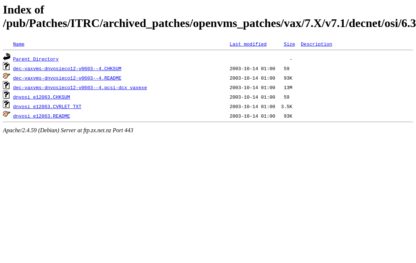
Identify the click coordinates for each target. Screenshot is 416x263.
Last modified (248, 44)
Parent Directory (36, 59)
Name (18, 44)
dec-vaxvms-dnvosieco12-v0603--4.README (67, 78)
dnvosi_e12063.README (41, 116)
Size (289, 44)
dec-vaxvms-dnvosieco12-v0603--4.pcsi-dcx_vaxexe (80, 87)
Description (316, 44)
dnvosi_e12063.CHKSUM (41, 97)
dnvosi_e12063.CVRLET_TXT (47, 106)
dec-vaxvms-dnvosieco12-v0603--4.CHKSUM (67, 68)
